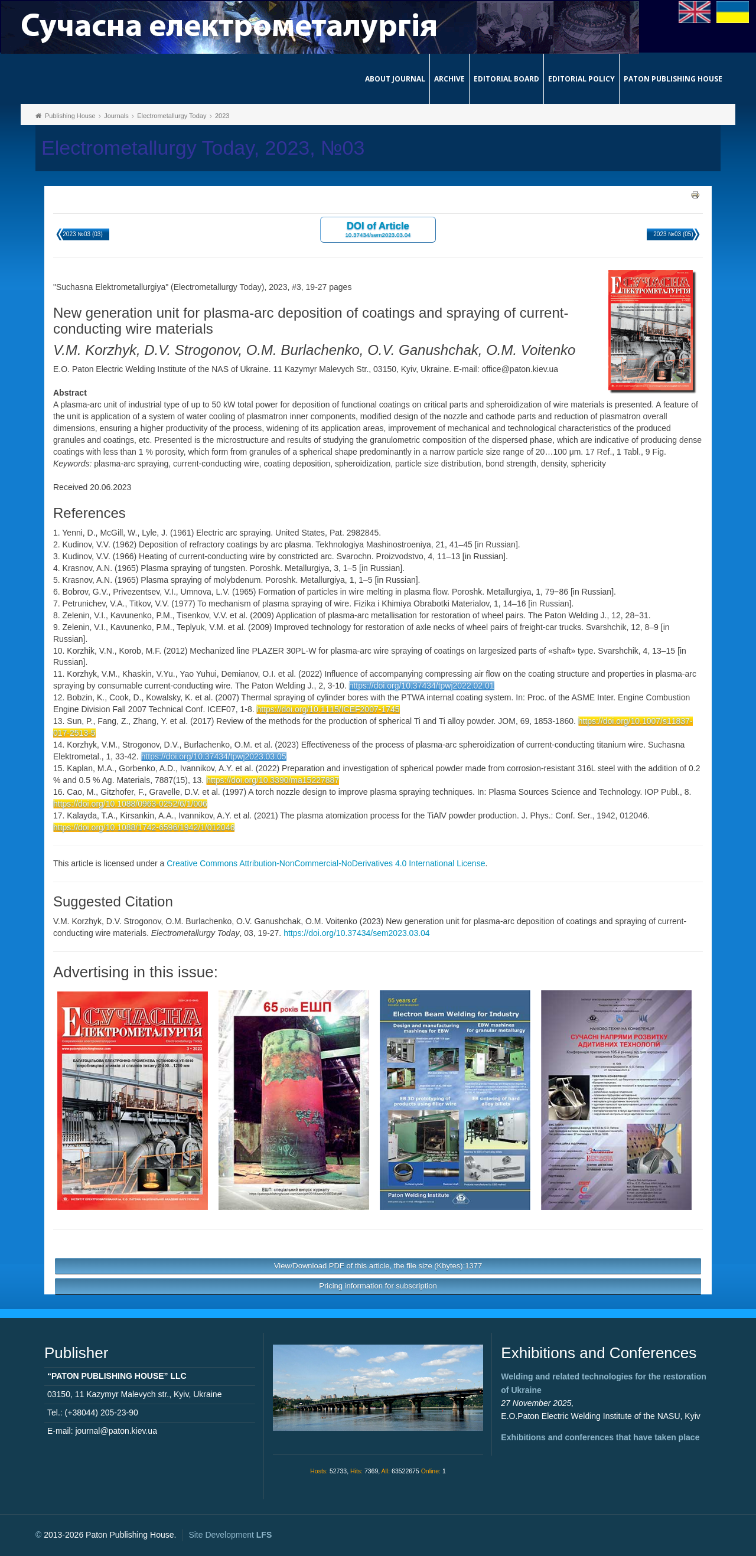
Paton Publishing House (673, 79)
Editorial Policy (581, 79)
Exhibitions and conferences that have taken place (600, 1437)
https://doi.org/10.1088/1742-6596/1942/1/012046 (143, 827)
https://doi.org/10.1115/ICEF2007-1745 (327, 709)
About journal (395, 79)
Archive (449, 79)
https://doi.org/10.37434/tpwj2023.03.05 (213, 756)
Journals (116, 115)
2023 (222, 115)
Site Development (230, 1534)
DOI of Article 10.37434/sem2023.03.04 (377, 228)
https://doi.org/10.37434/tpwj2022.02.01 (421, 685)
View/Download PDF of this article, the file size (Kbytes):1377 (378, 1265)
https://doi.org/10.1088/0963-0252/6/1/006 (130, 803)
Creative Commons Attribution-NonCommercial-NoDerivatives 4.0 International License (326, 863)
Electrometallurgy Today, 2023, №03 (202, 148)
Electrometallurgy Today (171, 115)
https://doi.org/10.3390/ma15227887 (272, 780)
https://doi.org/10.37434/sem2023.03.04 (357, 933)
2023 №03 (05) (673, 234)
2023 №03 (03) (82, 234)
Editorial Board (506, 79)
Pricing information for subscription (377, 1285)
